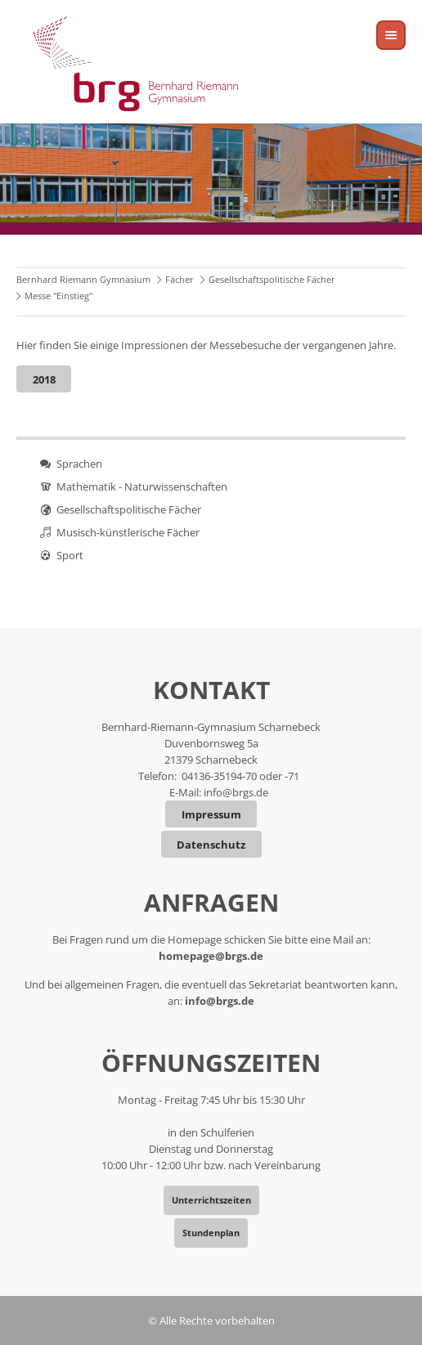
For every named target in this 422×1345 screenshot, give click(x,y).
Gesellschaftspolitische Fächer (272, 279)
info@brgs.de (236, 792)
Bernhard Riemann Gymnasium (83, 279)
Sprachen (79, 463)
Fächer (179, 279)
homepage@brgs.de (211, 955)
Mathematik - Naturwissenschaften (141, 486)
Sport (69, 555)
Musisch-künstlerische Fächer (128, 532)
